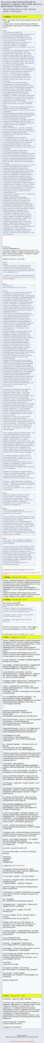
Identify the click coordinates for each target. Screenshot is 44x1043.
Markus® (36, 1037)
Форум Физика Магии (12, 9)
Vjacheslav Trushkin (21, 1037)
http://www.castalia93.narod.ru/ (13, 255)
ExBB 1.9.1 (24, 1035)
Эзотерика (15, 11)
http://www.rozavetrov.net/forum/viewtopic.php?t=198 (20, 250)
